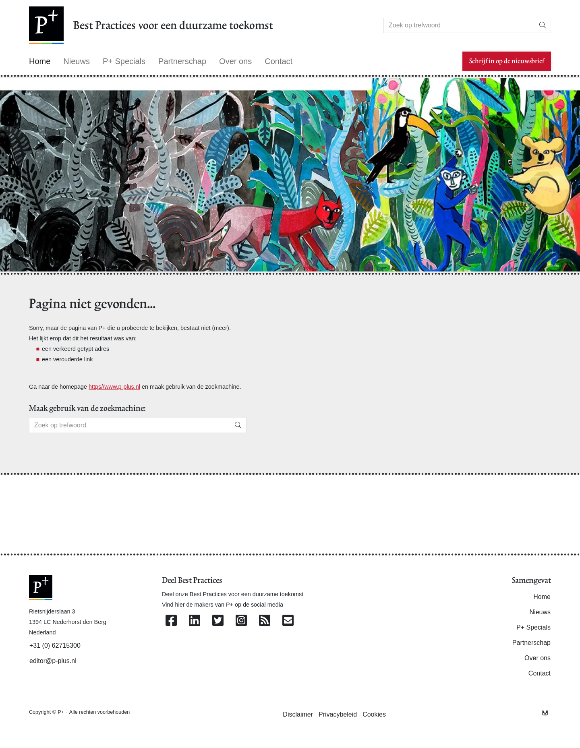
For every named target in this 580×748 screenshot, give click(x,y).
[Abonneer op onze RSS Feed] (264, 621)
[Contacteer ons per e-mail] (288, 621)
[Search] (459, 25)
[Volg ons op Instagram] (241, 621)
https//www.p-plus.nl (114, 386)
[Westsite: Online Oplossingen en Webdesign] (545, 712)
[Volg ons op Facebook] (171, 621)
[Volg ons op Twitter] (218, 621)
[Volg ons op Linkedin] (194, 621)
